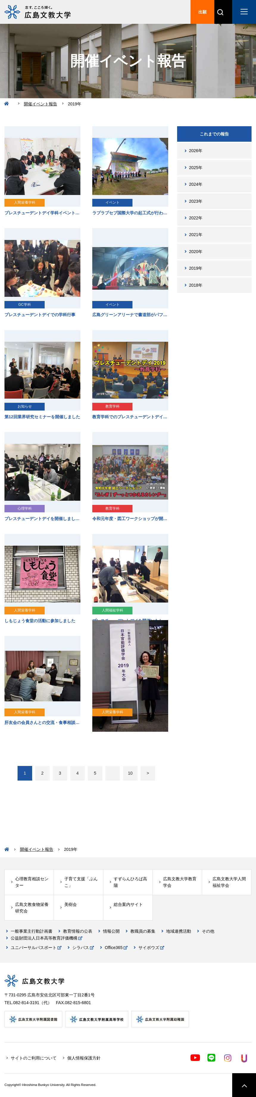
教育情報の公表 (77, 931)
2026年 (195, 150)
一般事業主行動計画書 (31, 931)
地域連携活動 (178, 931)
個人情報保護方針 (84, 1058)
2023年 (195, 201)
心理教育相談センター (32, 882)
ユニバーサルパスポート (34, 947)
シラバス (80, 947)
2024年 (195, 184)
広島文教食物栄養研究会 (32, 907)
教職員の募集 (142, 931)
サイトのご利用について (34, 1058)
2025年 (195, 167)
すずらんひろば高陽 (130, 882)
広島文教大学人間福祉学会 (229, 882)
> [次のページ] (147, 773)
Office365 (114, 947)
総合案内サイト (128, 904)
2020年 (195, 251)
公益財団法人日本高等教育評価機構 (44, 938)
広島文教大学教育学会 (179, 882)
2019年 (195, 268)
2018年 (195, 285)
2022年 (195, 218)
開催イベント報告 (40, 104)
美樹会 (70, 904)
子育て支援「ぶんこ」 (81, 882)
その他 (208, 931)
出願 (202, 12)
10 (130, 773)
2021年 (195, 234)
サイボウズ (148, 947)
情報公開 (111, 931)
